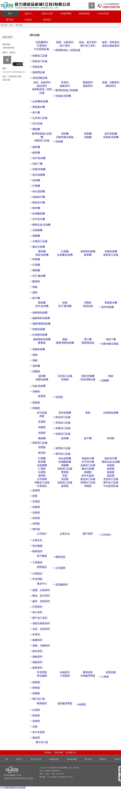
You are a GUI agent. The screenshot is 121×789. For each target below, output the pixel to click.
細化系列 (42, 85)
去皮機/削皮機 (40, 101)
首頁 (10, 14)
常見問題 (37, 579)
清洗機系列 (42, 42)
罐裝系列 (111, 85)
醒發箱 (36, 281)
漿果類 (65, 472)
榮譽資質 (60, 557)
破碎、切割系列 (110, 42)
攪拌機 (36, 147)
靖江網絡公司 (70, 752)
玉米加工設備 (39, 118)
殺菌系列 (88, 82)
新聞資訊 (42, 567)
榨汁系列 (65, 45)
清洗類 (59, 397)
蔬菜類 (42, 396)
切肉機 (65, 133)
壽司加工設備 (62, 453)
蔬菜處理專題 (84, 14)
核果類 (110, 468)
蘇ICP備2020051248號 (65, 777)
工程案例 (37, 562)
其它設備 (37, 123)
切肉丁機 (37, 163)
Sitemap (49, 777)
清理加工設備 (62, 448)
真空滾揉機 (38, 174)
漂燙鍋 (36, 371)
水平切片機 (38, 219)
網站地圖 (42, 777)
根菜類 (110, 472)
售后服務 (37, 545)
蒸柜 (34, 292)
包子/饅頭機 (39, 275)
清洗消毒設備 (39, 77)
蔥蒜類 (110, 475)
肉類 (41, 416)
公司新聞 (42, 479)
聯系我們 (47, 20)
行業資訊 (42, 486)
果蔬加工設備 (47, 14)
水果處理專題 (65, 14)
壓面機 (36, 270)
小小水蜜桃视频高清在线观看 (13, 788)
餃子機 (36, 298)
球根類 (36, 408)
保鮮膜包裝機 (87, 251)
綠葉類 (110, 465)
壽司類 (42, 452)
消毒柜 (87, 302)
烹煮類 (42, 421)
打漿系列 (42, 45)
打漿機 (36, 185)
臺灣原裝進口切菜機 (66, 90)
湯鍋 (64, 339)
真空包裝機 (111, 133)
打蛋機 (65, 251)
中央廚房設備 (103, 14)
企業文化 (65, 533)
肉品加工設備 (62, 417)
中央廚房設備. (42, 49)
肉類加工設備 (39, 55)
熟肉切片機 (38, 202)
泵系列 (65, 82)
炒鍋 (64, 302)
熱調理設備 (38, 72)
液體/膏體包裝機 (41, 323)
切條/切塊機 (39, 169)
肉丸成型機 (38, 191)
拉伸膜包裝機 (39, 334)
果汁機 (36, 112)
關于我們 (9, 20)
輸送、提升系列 (87, 42)
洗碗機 (87, 137)
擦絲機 (36, 129)
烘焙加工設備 (39, 442)
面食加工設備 (39, 61)
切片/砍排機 (39, 158)
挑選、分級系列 (64, 42)
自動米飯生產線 (64, 137)
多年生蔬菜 (88, 475)
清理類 (42, 447)
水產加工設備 (39, 241)
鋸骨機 (36, 152)
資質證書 (111, 672)
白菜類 (42, 472)
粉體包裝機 (38, 329)
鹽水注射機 (38, 246)
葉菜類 (36, 402)
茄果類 (42, 475)
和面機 (87, 133)
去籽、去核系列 (41, 82)
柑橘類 (87, 472)
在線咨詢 (19, 64)
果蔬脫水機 (38, 107)
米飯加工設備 (62, 428)
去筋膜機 (37, 230)
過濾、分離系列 (110, 82)
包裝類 (42, 432)
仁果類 (42, 468)
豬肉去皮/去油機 (41, 224)
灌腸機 (36, 235)
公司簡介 (42, 533)
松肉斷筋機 (38, 213)
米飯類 (42, 427)
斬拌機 (36, 208)
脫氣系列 (65, 85)
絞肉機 (36, 180)
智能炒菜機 (111, 251)
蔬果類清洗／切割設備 (67, 50)
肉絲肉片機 (38, 197)
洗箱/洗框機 (41, 254)
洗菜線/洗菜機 (63, 95)
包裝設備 (37, 66)
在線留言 (28, 20)
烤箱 (34, 287)
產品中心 (28, 14)
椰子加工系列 (87, 45)
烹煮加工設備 (62, 422)
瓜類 (64, 475)
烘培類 (110, 438)
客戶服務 (42, 556)
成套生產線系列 (110, 45)
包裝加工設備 (62, 433)
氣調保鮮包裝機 (41, 318)
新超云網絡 (59, 752)
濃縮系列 (88, 85)
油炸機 (36, 366)
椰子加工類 (38, 699)
